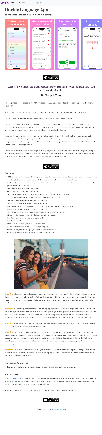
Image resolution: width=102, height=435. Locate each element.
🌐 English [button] (40, 3)
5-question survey (16, 378)
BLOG (33, 3)
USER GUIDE (26, 3)
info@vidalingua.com (59, 410)
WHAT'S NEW (15, 3)
